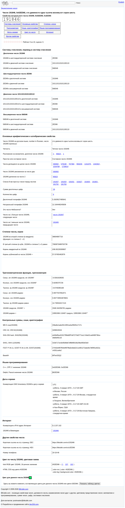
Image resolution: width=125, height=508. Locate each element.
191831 (71, 182)
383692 (56, 164)
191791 (56, 184)
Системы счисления (12, 24)
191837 (56, 182)
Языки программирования (50, 28)
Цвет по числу (30, 32)
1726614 (65, 166)
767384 (71, 164)
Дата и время (12, 32)
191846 (56, 431)
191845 (56, 222)
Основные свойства (30, 24)
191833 (63, 182)
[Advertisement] (80, 30)
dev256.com (33, 504)
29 (54, 189)
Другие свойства (12, 36)
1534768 (56, 166)
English (121, 2)
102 (71, 464)
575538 (63, 164)
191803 (87, 182)
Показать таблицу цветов (90, 484)
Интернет (50, 32)
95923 (58, 154)
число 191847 (58, 215)
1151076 (87, 164)
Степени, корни (50, 24)
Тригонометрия (12, 28)
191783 (63, 184)
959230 (79, 164)
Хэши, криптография (30, 28)
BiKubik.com (23, 489)
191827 (79, 182)
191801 (95, 182)
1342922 (96, 164)
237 (66, 464)
